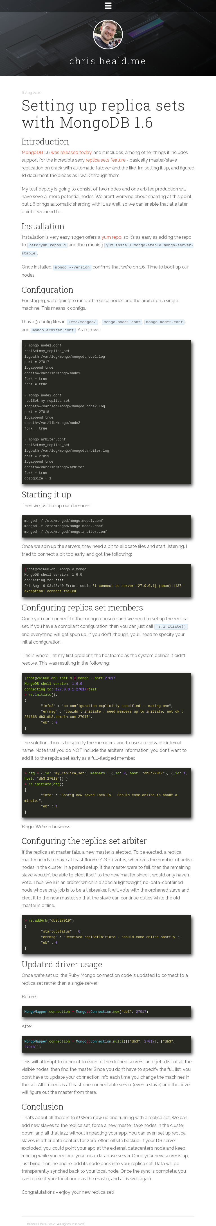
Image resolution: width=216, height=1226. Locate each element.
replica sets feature (105, 160)
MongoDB (32, 152)
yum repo (112, 237)
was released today (71, 152)
